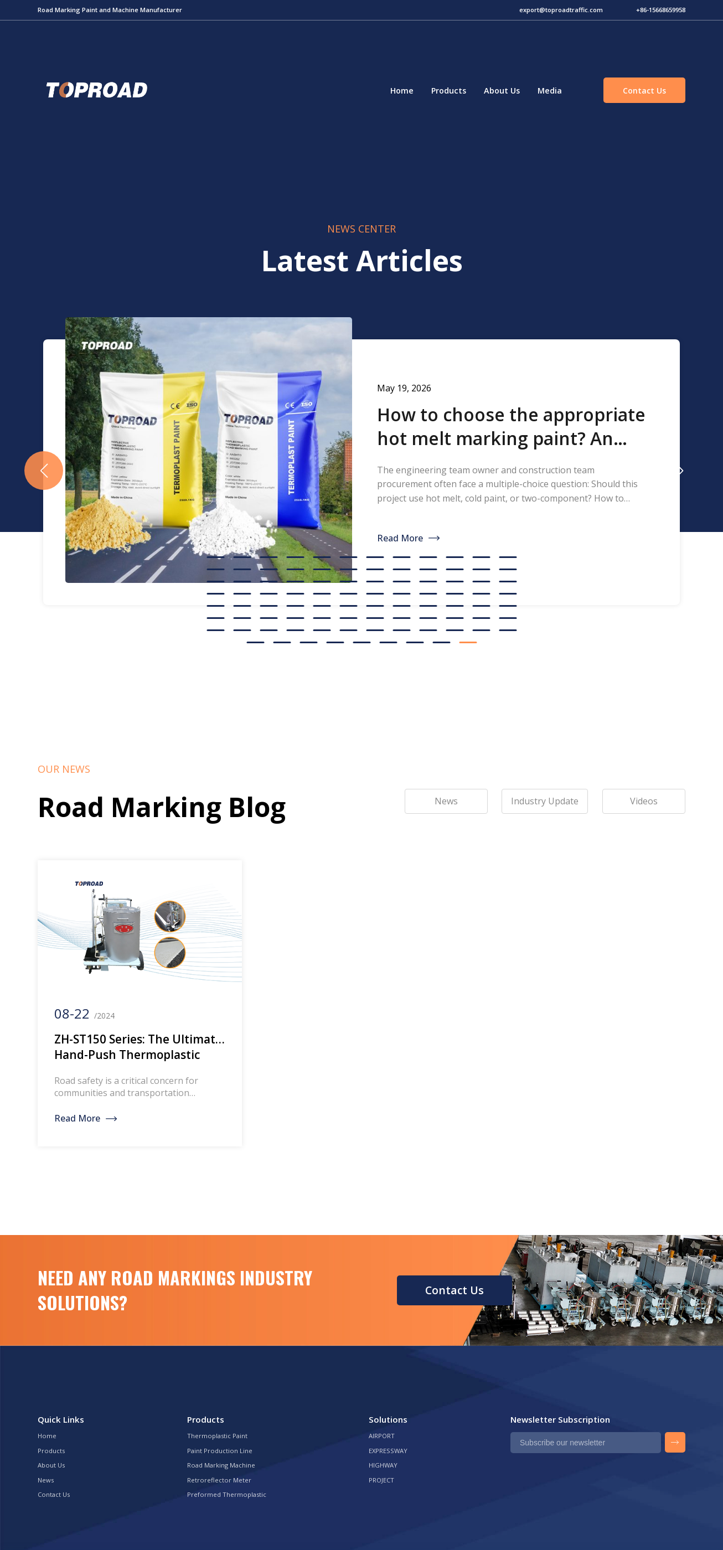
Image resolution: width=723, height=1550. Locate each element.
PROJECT (381, 1480)
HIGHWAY (383, 1465)
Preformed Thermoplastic (226, 1494)
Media (550, 90)
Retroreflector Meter (219, 1480)
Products (448, 90)
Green (95, 90)
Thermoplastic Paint (217, 1436)
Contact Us (644, 90)
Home (402, 90)
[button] (679, 470)
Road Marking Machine (221, 1465)
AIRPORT (382, 1436)
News (46, 1480)
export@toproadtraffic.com (561, 10)
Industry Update (545, 801)
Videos (644, 801)
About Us (502, 90)
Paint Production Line (219, 1450)
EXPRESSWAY (388, 1450)
